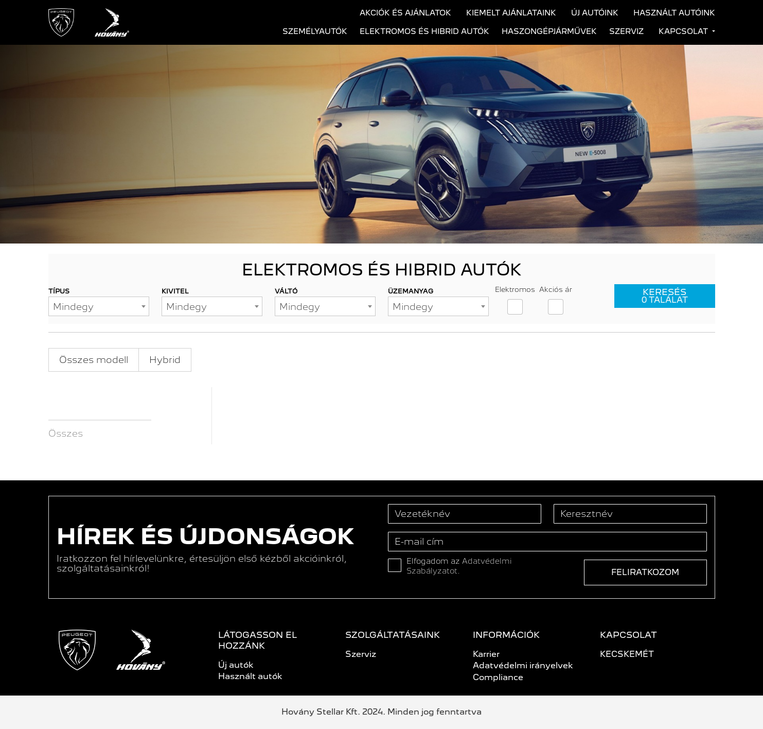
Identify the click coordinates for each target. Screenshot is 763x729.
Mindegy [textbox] (73, 306)
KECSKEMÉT (627, 654)
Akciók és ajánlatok (405, 13)
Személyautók (314, 31)
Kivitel (175, 291)
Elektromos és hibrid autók (424, 31)
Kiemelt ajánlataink (511, 13)
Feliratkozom (645, 572)
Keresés (665, 296)
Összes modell (93, 359)
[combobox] (98, 306)
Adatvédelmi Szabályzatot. (459, 566)
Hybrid (165, 359)
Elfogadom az (459, 566)
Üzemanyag (410, 291)
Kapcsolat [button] (684, 31)
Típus (58, 291)
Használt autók (250, 676)
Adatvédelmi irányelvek (523, 665)
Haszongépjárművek (549, 31)
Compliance (498, 677)
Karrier (486, 654)
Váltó (286, 291)
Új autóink (594, 13)
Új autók (236, 665)
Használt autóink (674, 13)
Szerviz (626, 31)
